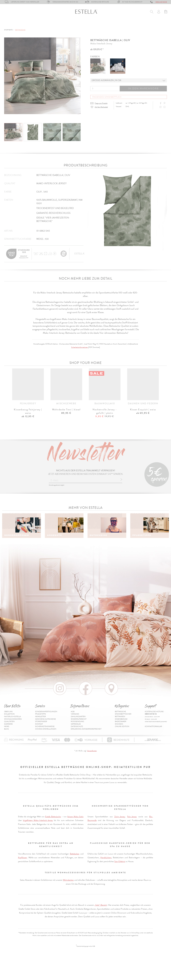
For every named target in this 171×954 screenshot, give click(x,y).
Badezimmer (93, 24)
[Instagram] (161, 107)
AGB (72, 711)
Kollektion (9, 714)
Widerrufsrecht (78, 719)
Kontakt (39, 724)
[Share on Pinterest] (165, 103)
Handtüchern (105, 857)
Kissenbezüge (74, 24)
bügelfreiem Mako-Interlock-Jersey (38, 820)
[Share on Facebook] (161, 103)
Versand (75, 714)
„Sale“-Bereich (100, 905)
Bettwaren (55, 24)
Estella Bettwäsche (53, 816)
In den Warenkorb (143, 88)
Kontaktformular (153, 726)
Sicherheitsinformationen (79, 347)
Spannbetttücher (33, 24)
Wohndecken (68, 880)
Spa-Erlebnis (119, 861)
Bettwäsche (10, 24)
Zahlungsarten (78, 716)
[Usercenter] (159, 12)
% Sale (123, 24)
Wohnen (110, 24)
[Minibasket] (165, 12)
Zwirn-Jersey (119, 816)
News (6, 726)
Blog (6, 729)
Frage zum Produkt (101, 103)
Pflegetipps (40, 714)
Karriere (8, 724)
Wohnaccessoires (13, 719)
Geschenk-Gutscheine (45, 719)
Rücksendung (77, 721)
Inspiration (160, 24)
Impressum (76, 724)
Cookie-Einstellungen (45, 729)
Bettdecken (74, 853)
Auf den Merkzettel (101, 107)
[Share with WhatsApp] (165, 107)
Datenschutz (77, 726)
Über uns (8, 711)
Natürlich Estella (12, 716)
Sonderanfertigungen (46, 711)
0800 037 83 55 (161, 2)
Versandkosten (92, 750)
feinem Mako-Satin (75, 816)
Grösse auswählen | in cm (106, 80)
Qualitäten (9, 721)
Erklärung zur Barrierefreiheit (86, 729)
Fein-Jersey (132, 816)
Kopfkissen (22, 857)
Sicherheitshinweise (45, 726)
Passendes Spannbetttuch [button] (106, 96)
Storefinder (41, 721)
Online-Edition (140, 24)
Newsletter (40, 716)
